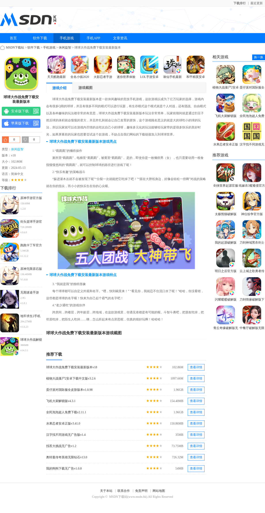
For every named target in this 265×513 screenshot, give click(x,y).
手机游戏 (67, 38)
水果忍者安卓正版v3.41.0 (63, 423)
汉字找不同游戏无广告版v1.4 (66, 434)
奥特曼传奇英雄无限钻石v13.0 (66, 457)
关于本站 (106, 490)
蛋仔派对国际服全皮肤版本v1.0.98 (69, 389)
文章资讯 (120, 38)
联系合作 (123, 490)
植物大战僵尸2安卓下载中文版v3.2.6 (71, 378)
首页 (13, 38)
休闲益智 (65, 47)
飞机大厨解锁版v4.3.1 (61, 401)
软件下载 (40, 38)
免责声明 (141, 490)
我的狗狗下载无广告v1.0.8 (64, 468)
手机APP (93, 38)
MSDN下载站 (15, 47)
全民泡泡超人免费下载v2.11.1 (66, 412)
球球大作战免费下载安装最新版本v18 (71, 367)
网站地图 (159, 490)
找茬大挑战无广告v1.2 (61, 446)
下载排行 (239, 3)
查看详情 (196, 367)
